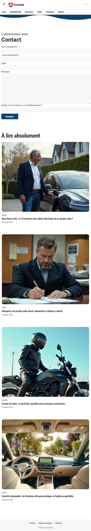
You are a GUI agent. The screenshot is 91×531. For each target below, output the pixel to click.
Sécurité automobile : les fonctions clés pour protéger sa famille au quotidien (37, 496)
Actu (4, 215)
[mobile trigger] (5, 4)
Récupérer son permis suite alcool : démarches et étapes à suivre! (32, 311)
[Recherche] (79, 4)
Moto (4, 400)
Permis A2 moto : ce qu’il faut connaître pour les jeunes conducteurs (33, 403)
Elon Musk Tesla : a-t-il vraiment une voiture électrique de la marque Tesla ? (37, 218)
